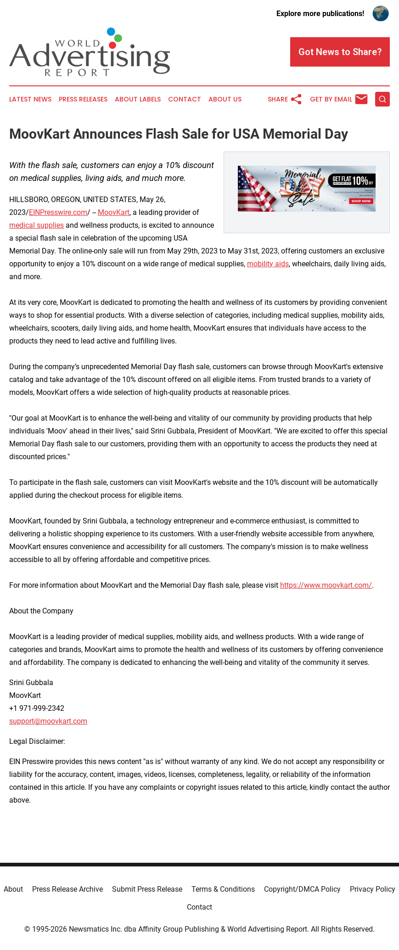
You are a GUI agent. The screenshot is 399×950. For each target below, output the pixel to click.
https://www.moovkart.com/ (326, 585)
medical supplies (36, 225)
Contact (184, 99)
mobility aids (268, 263)
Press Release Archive (67, 889)
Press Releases (83, 99)
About (13, 889)
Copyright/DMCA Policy (302, 889)
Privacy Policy (372, 889)
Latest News (30, 99)
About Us (225, 99)
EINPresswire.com (58, 212)
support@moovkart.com (48, 721)
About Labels (138, 99)
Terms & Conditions (223, 889)
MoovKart (113, 212)
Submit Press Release (147, 889)
